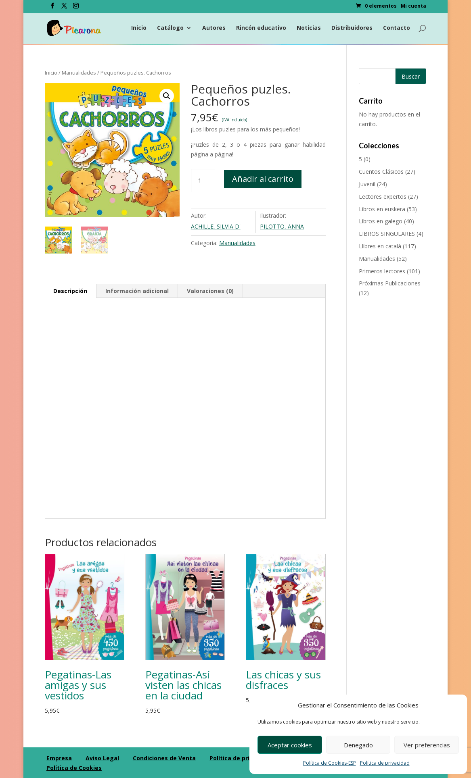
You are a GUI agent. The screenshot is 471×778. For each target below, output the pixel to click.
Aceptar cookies (290, 745)
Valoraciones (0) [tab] (210, 290)
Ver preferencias (427, 745)
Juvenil (367, 184)
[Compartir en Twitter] (8, 374)
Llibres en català (380, 246)
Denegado (358, 745)
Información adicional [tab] (137, 290)
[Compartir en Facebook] (8, 356)
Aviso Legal (102, 757)
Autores (214, 28)
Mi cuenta (413, 6)
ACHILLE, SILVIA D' (216, 226)
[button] (166, 96)
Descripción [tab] (70, 290)
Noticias (309, 28)
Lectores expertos (382, 196)
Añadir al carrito (262, 178)
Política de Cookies (74, 767)
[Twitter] (64, 8)
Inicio (139, 28)
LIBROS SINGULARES (387, 233)
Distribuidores (352, 28)
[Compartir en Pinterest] (8, 409)
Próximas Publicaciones (390, 283)
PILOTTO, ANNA (282, 226)
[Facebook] (52, 8)
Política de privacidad (385, 762)
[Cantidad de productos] (203, 180)
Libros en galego (380, 221)
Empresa (59, 757)
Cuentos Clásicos (381, 171)
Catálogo (170, 28)
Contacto (396, 28)
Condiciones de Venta (164, 757)
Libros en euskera (382, 209)
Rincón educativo (261, 28)
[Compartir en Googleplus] (8, 391)
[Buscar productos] (392, 76)
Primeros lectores (382, 271)
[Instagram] (76, 8)
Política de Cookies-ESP (329, 762)
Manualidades (79, 72)
